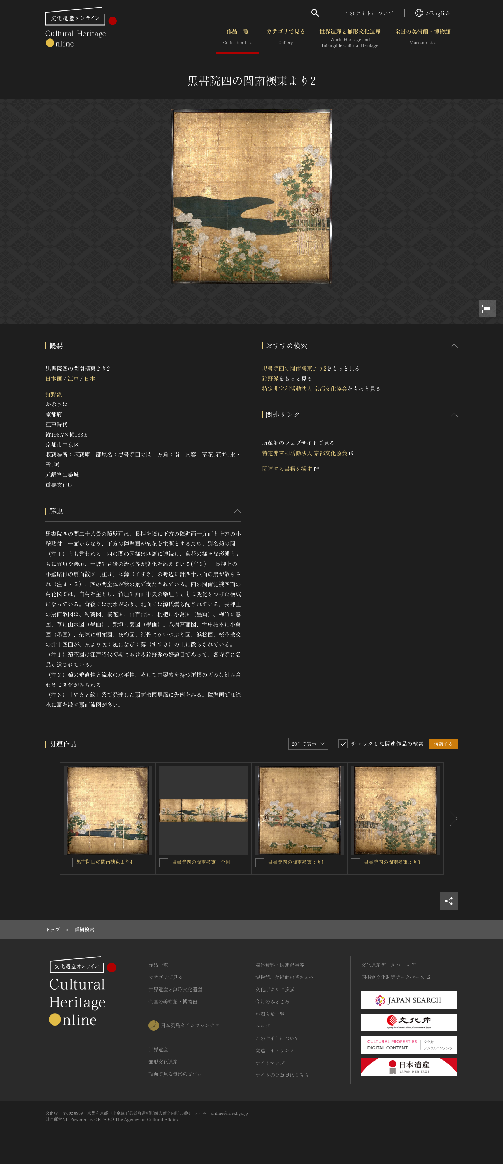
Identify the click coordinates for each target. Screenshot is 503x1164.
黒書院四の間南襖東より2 (294, 368)
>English (433, 13)
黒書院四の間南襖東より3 (392, 861)
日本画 (53, 378)
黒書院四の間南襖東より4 (104, 861)
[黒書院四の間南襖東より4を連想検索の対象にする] (68, 862)
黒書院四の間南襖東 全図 (201, 861)
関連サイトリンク (274, 1050)
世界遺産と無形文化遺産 (350, 38)
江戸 (73, 378)
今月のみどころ (272, 1001)
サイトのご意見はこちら (282, 1074)
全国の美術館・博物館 (423, 38)
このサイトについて (369, 13)
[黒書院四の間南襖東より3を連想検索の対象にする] (355, 862)
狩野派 (53, 394)
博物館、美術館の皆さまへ (284, 976)
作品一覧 (237, 38)
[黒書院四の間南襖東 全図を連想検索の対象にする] (163, 862)
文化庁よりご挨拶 (274, 989)
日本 (89, 378)
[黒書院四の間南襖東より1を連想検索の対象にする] (259, 862)
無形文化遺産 (163, 1061)
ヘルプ (262, 1025)
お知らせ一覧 (270, 1013)
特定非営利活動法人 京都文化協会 (304, 388)
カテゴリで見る (285, 38)
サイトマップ (270, 1062)
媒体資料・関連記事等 (279, 964)
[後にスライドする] (451, 818)
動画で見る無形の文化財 (175, 1073)
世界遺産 (158, 1049)
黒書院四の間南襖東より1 (296, 861)
